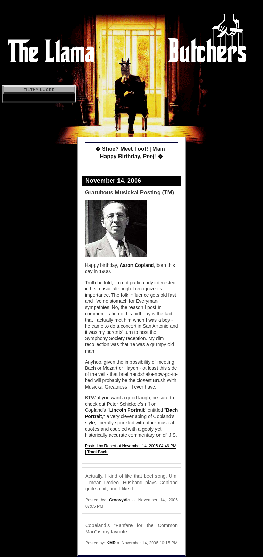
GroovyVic (119, 500)
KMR (111, 543)
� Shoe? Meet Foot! (121, 149)
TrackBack (97, 452)
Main (158, 149)
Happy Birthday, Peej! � (131, 156)
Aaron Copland (137, 265)
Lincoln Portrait (127, 410)
